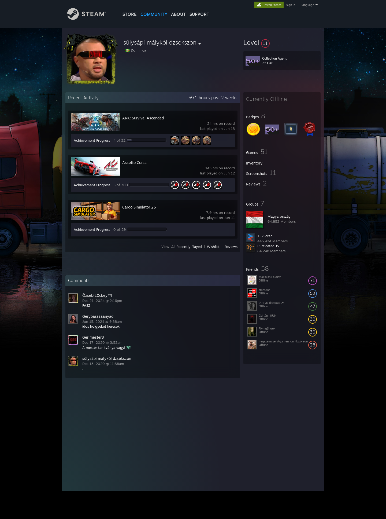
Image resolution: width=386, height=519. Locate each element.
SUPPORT (199, 14)
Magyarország (279, 216)
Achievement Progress (92, 140)
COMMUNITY (153, 14)
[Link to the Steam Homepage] (90, 18)
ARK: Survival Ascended (143, 118)
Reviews (231, 246)
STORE (130, 14)
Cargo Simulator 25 (139, 207)
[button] (282, 42)
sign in (290, 5)
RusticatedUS (268, 246)
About (178, 14)
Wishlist (213, 246)
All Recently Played (186, 246)
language (308, 5)
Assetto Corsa (134, 162)
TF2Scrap (265, 236)
